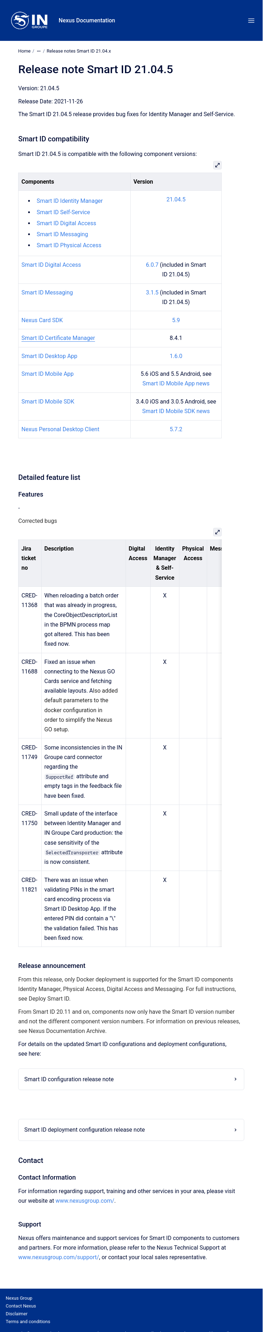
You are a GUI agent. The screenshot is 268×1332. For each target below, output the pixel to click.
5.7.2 (176, 429)
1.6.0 (176, 356)
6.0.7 (152, 264)
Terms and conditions (28, 1321)
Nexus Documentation (87, 20)
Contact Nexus (21, 1306)
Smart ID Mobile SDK (47, 401)
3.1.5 (152, 292)
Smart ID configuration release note (69, 1079)
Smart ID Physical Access (69, 245)
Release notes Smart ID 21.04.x (79, 51)
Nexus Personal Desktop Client (60, 429)
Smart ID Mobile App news (175, 383)
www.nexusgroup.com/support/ (58, 1257)
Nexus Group (19, 1298)
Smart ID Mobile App (47, 373)
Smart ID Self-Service (63, 212)
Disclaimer (16, 1313)
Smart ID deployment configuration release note (84, 1129)
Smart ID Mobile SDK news (176, 411)
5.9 (176, 319)
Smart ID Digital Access (66, 223)
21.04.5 (176, 199)
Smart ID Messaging (62, 234)
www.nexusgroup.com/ (85, 1200)
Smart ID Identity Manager (70, 200)
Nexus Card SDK (42, 319)
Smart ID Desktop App (49, 356)
